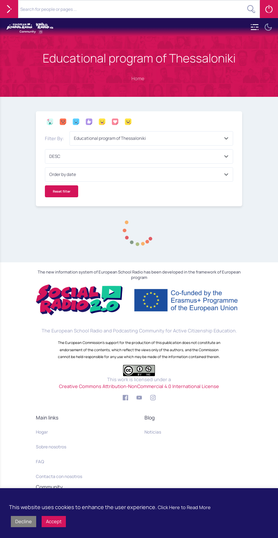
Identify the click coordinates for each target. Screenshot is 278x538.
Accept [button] (54, 521)
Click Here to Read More (184, 507)
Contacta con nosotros (59, 476)
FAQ (40, 462)
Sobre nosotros (51, 447)
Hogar (42, 432)
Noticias (152, 432)
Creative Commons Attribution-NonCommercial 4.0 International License (139, 386)
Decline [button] (23, 521)
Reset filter (62, 191)
